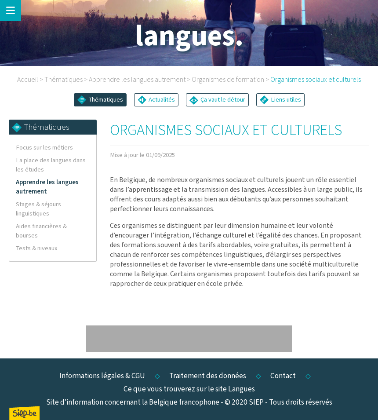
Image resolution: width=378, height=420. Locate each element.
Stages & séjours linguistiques (38, 209)
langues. (189, 36)
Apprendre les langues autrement (137, 79)
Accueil (27, 79)
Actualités (156, 100)
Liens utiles (280, 100)
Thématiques (63, 79)
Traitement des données (207, 375)
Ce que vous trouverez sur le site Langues (189, 388)
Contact (283, 375)
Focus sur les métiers (44, 147)
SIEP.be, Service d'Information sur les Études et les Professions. (24, 413)
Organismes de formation (228, 79)
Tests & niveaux (37, 248)
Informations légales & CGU (102, 375)
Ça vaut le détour (217, 100)
